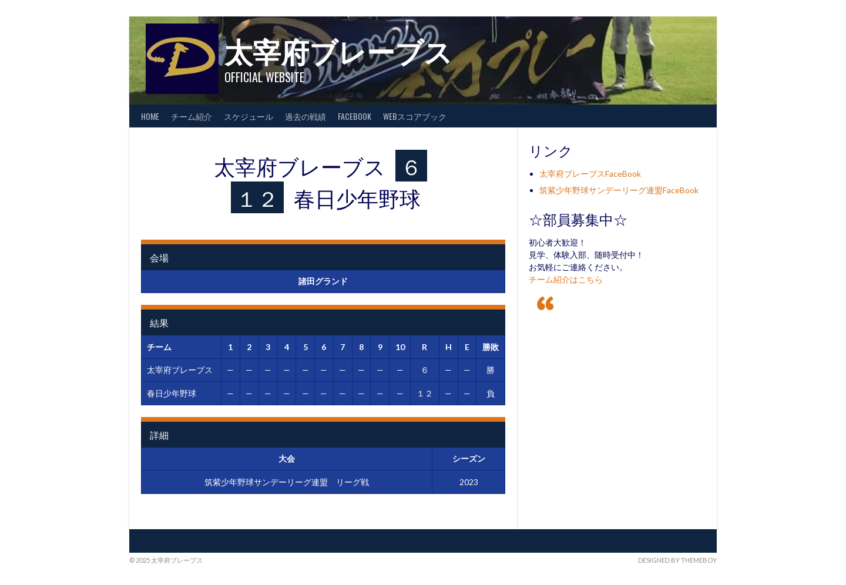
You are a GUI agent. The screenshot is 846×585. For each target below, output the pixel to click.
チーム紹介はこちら (566, 279)
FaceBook (354, 116)
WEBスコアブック (414, 116)
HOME (150, 116)
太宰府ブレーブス (338, 50)
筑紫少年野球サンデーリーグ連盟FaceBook (619, 190)
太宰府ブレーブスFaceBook (590, 174)
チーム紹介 (191, 116)
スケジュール (248, 116)
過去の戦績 (305, 116)
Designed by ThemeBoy (677, 560)
